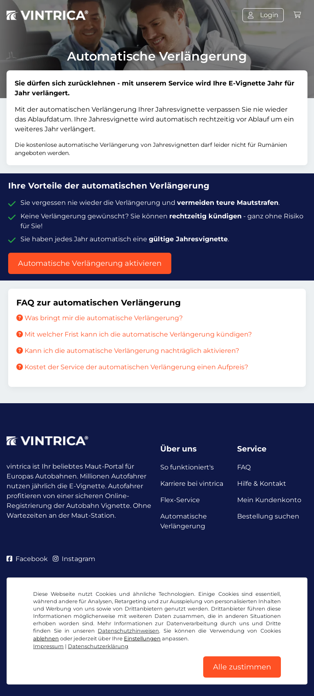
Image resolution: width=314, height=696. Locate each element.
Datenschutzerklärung (98, 646)
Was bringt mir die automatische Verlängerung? (99, 318)
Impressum (48, 646)
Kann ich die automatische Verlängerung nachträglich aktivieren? (127, 351)
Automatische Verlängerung (183, 521)
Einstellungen (142, 638)
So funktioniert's (187, 467)
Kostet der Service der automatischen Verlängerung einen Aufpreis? (132, 367)
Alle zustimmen (242, 666)
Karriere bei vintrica (191, 483)
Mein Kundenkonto (269, 500)
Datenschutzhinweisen (128, 631)
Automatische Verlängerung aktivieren (89, 263)
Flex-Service (180, 500)
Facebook (27, 559)
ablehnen (46, 638)
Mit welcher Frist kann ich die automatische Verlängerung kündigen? (134, 334)
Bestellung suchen (268, 516)
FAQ (244, 467)
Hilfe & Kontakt (261, 483)
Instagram (74, 559)
